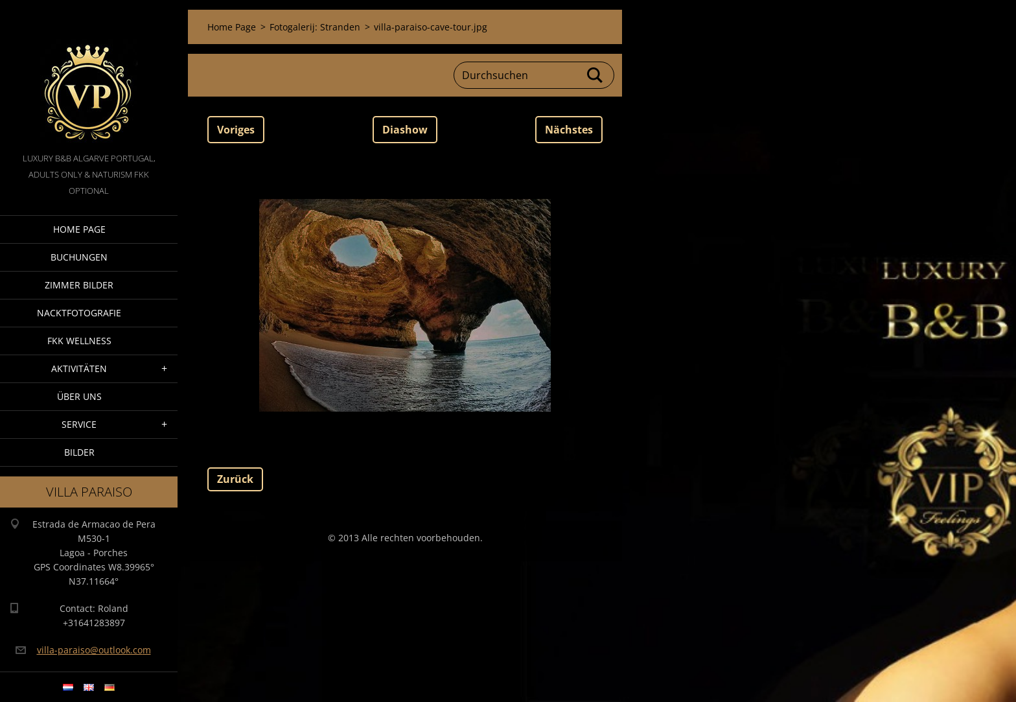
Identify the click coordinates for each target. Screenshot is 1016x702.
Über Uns (79, 396)
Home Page (79, 229)
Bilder (79, 452)
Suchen (595, 75)
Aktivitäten (79, 368)
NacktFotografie (79, 313)
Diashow (405, 130)
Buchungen (79, 257)
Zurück (235, 479)
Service (79, 424)
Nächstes (569, 130)
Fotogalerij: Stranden (315, 27)
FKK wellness (79, 340)
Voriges (236, 130)
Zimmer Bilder (79, 285)
